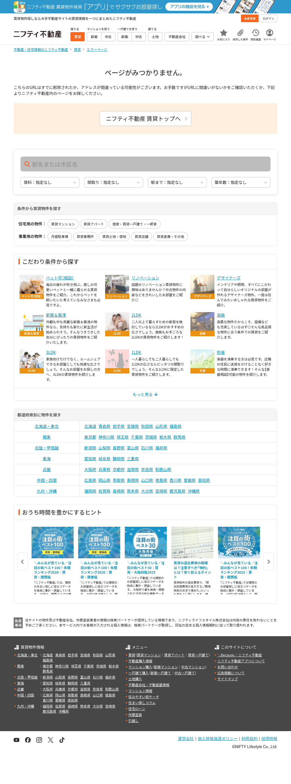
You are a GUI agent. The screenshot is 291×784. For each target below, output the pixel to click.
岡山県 (105, 480)
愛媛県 (190, 480)
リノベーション (145, 278)
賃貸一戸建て (198, 654)
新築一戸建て (161, 672)
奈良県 (147, 469)
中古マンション (193, 666)
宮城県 (133, 426)
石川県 (147, 448)
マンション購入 (140, 666)
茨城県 (151, 437)
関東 (47, 437)
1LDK (136, 352)
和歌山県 (163, 469)
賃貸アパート (94, 223)
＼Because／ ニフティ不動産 (239, 654)
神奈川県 (107, 437)
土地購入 (135, 678)
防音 (221, 352)
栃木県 (165, 437)
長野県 (119, 448)
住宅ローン (136, 708)
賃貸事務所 (85, 236)
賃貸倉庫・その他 (170, 236)
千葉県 (137, 437)
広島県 (90, 480)
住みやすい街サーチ (143, 696)
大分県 (147, 491)
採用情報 (269, 738)
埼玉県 (123, 437)
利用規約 (249, 738)
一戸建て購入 (138, 672)
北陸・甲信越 (47, 448)
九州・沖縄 (47, 491)
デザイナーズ (228, 278)
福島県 (176, 426)
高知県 (204, 480)
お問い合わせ (227, 666)
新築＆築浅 (56, 315)
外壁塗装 (135, 714)
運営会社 (186, 738)
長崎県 (119, 491)
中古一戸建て (184, 672)
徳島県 (161, 480)
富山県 (133, 448)
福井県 (161, 448)
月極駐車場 (59, 236)
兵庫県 (105, 469)
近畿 (47, 469)
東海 (47, 458)
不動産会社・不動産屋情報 (148, 684)
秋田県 (147, 426)
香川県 (176, 480)
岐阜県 (105, 458)
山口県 (147, 480)
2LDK (136, 315)
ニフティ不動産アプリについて (241, 660)
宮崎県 (161, 491)
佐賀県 (105, 491)
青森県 (105, 426)
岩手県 (119, 426)
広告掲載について (231, 672)
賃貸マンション (63, 223)
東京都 (90, 437)
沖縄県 (194, 491)
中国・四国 (47, 480)
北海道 (90, 426)
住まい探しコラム (142, 702)
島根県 (133, 480)
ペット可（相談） (60, 278)
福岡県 (90, 491)
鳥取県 (119, 480)
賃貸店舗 (141, 236)
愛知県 (90, 458)
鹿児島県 (178, 491)
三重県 (133, 458)
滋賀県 (133, 469)
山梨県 (105, 448)
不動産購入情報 (140, 660)
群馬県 (180, 437)
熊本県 (133, 491)
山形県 (161, 426)
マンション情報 (140, 690)
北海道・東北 (47, 426)
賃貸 (131, 654)
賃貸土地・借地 (114, 236)
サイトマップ (227, 678)
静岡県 (119, 458)
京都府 (119, 469)
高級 (221, 315)
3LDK (51, 352)
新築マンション (166, 666)
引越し (133, 720)
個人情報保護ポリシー (218, 738)
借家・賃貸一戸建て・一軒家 (135, 223)
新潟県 (90, 448)
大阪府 (90, 469)
